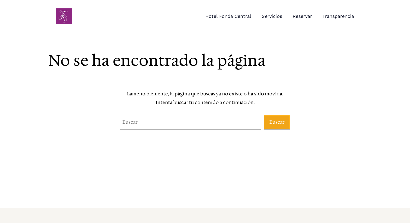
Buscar (276, 122)
